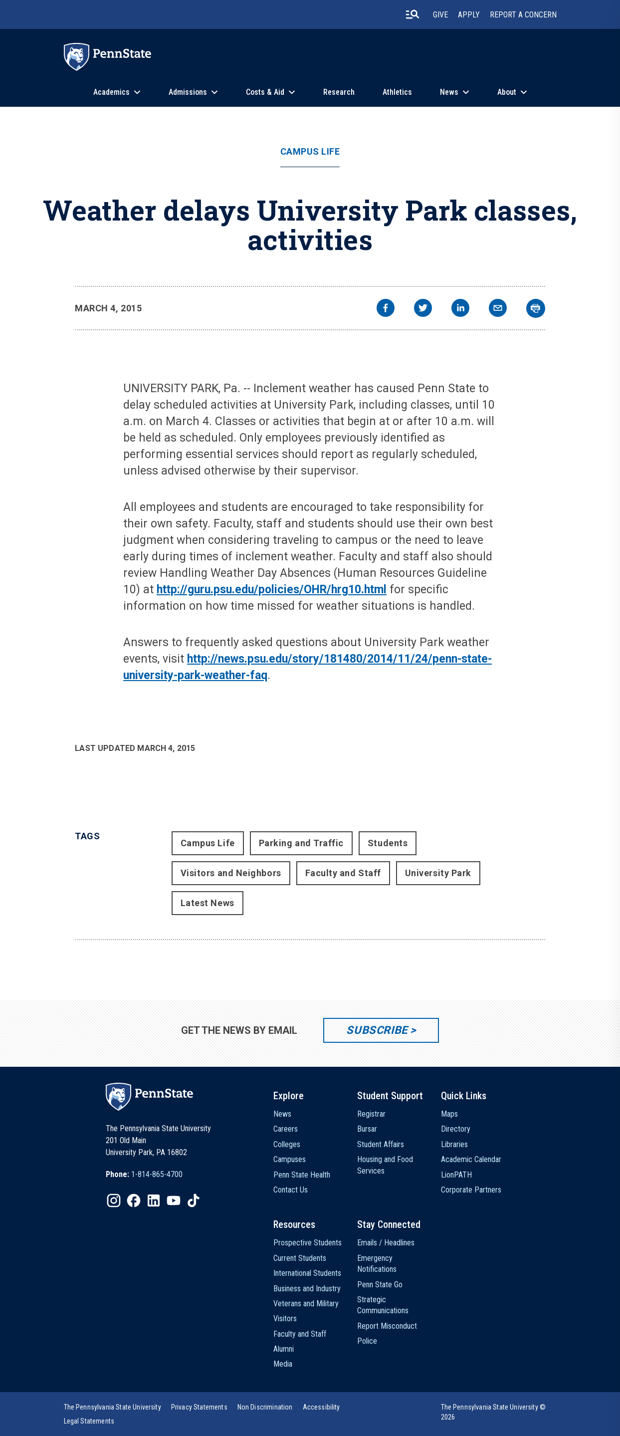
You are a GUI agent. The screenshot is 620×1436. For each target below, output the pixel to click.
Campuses (289, 1159)
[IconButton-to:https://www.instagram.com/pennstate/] (114, 1200)
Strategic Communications (383, 1305)
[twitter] (423, 309)
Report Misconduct (387, 1326)
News (449, 92)
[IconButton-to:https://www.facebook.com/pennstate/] (134, 1200)
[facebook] (386, 309)
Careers (285, 1129)
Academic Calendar (471, 1159)
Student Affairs (380, 1144)
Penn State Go (380, 1284)
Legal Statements (89, 1421)
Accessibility (321, 1407)
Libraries (454, 1144)
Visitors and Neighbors (231, 873)
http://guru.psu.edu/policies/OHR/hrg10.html (272, 589)
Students (388, 843)
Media (282, 1364)
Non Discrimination (265, 1407)
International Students (307, 1273)
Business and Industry (307, 1288)
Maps (449, 1114)
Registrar (371, 1114)
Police (367, 1341)
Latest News (207, 903)
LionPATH (456, 1175)
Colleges (286, 1144)
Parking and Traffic (301, 843)
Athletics (397, 92)
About (506, 92)
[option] (144, 1175)
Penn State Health (301, 1175)
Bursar (367, 1129)
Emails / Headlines (385, 1242)
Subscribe (377, 1030)
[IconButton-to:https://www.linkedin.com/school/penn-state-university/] (154, 1200)
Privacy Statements (199, 1407)
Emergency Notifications (377, 1263)
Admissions (188, 92)
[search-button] (412, 14)
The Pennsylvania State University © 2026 (493, 1412)
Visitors (285, 1318)
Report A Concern (523, 14)
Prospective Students (307, 1242)
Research (339, 92)
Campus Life (310, 152)
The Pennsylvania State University (112, 1407)
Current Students (299, 1258)
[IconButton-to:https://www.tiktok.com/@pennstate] (194, 1200)
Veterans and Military (306, 1303)
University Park (438, 873)
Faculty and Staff (343, 873)
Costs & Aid (265, 92)
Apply (469, 14)
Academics (111, 92)
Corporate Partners (471, 1190)
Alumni (283, 1349)
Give (440, 14)
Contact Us (290, 1190)
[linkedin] (460, 309)
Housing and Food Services (385, 1165)
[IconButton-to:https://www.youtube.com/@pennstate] (174, 1200)
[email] (498, 309)
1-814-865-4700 (157, 1174)
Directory (455, 1129)
